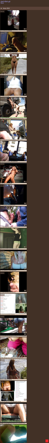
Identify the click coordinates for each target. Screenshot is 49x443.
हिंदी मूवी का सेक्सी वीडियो (37, 436)
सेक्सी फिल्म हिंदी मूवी (19, 424)
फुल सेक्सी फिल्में (7, 421)
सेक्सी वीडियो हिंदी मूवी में (11, 438)
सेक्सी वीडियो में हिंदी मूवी (17, 437)
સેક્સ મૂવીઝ (38, 440)
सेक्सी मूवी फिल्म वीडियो (29, 426)
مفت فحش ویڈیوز (5, 426)
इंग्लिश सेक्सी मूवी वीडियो (28, 420)
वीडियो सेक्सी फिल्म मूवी (9, 431)
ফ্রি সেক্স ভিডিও (20, 430)
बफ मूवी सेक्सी (32, 421)
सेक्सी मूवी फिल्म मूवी (38, 437)
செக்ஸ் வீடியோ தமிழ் (17, 435)
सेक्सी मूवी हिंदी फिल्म (19, 431)
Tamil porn (44, 429)
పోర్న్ (18, 432)
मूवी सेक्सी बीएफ (7, 422)
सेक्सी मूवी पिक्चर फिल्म (19, 441)
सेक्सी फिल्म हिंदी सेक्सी (8, 439)
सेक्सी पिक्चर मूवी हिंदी (23, 427)
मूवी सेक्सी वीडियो (13, 422)
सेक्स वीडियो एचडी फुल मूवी (39, 426)
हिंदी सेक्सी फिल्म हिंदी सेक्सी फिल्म (35, 430)
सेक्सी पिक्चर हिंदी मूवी (8, 423)
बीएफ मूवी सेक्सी (42, 421)
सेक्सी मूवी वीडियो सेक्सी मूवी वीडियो (13, 429)
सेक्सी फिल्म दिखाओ (38, 441)
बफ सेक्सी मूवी (37, 421)
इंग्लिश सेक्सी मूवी (22, 420)
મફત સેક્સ (23, 439)
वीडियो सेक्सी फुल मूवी (25, 422)
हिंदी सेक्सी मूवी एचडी (12, 430)
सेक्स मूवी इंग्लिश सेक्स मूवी (34, 431)
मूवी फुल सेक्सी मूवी (11, 436)
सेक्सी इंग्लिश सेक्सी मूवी (19, 428)
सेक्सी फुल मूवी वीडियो (31, 424)
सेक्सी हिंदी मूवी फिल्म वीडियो (21, 436)
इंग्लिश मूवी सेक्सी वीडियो (9, 420)
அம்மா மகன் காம (31, 440)
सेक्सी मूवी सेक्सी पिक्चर (35, 439)
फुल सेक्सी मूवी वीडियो (13, 421)
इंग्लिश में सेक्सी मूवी (16, 420)
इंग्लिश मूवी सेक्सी (3, 420)
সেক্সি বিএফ (11, 426)
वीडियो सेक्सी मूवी (31, 422)
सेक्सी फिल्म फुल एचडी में (15, 423)
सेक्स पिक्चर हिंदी (4, 430)
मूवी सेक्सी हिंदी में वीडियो (36, 435)
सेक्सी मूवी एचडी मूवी (37, 428)
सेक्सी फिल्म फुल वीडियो (29, 423)
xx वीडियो (26, 430)
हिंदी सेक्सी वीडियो (43, 431)
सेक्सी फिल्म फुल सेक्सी (36, 423)
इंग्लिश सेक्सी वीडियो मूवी (36, 420)
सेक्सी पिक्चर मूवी (16, 439)
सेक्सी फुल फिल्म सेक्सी (42, 433)
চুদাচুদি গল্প (26, 431)
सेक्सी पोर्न (29, 436)
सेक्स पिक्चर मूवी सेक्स (27, 435)
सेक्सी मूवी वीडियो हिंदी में (9, 441)
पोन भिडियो (37, 438)
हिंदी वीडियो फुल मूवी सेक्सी (6, 435)
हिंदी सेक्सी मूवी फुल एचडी (16, 440)
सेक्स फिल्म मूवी (43, 422)
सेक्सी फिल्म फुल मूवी (22, 423)
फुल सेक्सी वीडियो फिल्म (20, 421)
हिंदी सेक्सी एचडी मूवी (5, 432)
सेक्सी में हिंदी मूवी (8, 437)
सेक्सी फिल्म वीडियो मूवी (4, 424)
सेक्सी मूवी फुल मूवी (13, 432)
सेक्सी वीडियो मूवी (30, 438)
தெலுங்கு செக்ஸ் (28, 428)
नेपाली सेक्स (11, 428)
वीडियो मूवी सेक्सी (18, 422)
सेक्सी (42, 432)
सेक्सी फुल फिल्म (25, 424)
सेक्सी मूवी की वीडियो (41, 427)
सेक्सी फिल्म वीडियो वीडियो (11, 424)
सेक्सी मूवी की (24, 440)
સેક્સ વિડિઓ (7, 433)
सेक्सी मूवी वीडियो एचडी (19, 426)
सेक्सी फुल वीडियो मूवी (32, 427)
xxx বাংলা (28, 439)
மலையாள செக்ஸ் (14, 427)
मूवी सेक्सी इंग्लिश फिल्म (24, 433)
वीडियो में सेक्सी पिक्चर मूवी (28, 437)
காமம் (44, 430)
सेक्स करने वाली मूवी (37, 422)
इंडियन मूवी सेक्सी (42, 420)
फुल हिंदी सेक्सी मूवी (27, 421)
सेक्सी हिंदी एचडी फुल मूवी (21, 438)
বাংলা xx (2, 431)
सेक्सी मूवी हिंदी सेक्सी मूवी (35, 432)
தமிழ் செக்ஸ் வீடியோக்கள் (35, 429)
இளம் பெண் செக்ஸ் (24, 432)
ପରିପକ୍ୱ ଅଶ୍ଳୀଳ (6, 440)
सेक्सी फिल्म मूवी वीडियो (43, 423)
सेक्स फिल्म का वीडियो (24, 429)
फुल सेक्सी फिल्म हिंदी (33, 433)
